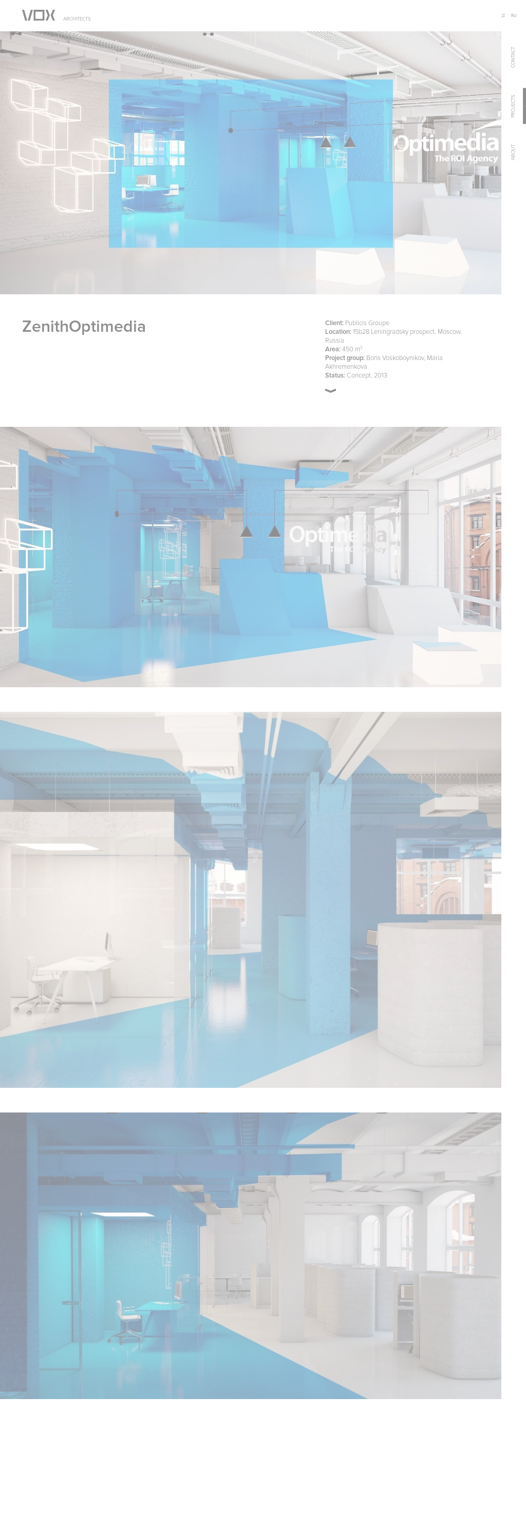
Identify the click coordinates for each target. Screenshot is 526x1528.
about (513, 153)
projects (513, 106)
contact (513, 57)
